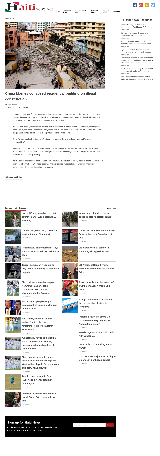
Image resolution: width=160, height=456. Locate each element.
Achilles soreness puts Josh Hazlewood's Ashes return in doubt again (37, 380)
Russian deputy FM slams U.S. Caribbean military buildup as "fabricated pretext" (95, 320)
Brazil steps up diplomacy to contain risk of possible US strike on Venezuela (39, 305)
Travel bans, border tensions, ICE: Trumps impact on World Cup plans (97, 286)
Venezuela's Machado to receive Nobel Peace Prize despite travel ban (39, 397)
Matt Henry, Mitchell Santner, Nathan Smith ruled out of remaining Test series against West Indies (137, 79)
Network (116, 11)
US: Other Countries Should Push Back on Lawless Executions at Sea (97, 234)
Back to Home (10, 19)
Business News (94, 11)
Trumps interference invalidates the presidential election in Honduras (95, 303)
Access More (111, 208)
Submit (109, 425)
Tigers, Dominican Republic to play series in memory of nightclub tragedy (40, 268)
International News (81, 11)
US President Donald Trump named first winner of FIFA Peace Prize (96, 268)
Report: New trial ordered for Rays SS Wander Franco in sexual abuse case (40, 251)
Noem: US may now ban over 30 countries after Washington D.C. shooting (39, 217)
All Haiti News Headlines (137, 19)
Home (58, 11)
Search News (106, 11)
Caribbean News (67, 11)
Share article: (14, 177)
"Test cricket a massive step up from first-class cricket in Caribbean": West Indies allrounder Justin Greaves (137, 60)
